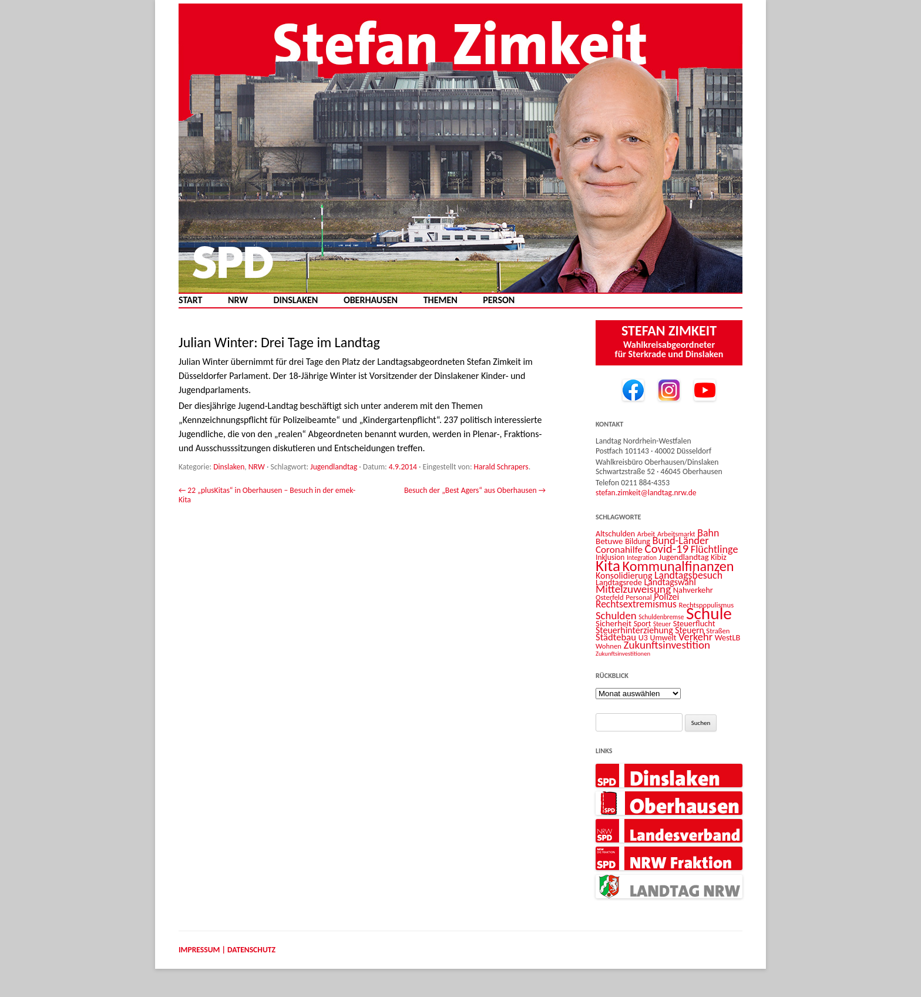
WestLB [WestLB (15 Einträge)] (728, 637)
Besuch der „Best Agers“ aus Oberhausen (475, 490)
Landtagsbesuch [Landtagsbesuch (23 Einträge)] (688, 575)
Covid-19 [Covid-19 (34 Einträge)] (667, 548)
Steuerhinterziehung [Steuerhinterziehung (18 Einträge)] (634, 630)
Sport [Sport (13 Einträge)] (642, 624)
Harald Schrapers (501, 467)
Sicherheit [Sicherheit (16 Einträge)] (613, 623)
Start (190, 300)
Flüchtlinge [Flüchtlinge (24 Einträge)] (714, 549)
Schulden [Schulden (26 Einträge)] (616, 615)
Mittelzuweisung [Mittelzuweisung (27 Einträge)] (633, 589)
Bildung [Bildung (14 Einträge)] (637, 541)
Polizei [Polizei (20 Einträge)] (666, 596)
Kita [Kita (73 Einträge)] (608, 565)
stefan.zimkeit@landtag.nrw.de (646, 493)
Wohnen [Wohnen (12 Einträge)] (608, 646)
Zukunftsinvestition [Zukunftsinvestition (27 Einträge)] (667, 645)
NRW (238, 300)
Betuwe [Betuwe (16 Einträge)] (609, 541)
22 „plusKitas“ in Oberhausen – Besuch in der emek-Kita (267, 495)
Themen (440, 300)
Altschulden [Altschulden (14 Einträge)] (615, 534)
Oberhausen (371, 300)
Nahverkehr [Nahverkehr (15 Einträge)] (693, 590)
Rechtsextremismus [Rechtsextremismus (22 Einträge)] (636, 603)
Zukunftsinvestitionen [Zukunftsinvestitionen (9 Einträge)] (623, 653)
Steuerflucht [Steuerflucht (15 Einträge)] (694, 623)
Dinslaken (295, 300)
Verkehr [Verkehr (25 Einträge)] (695, 636)
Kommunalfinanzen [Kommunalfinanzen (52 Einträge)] (678, 566)
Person (499, 300)
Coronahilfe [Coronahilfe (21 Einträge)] (619, 549)
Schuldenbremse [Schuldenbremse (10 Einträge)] (661, 617)
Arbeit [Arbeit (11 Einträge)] (646, 533)
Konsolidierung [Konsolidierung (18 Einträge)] (624, 575)
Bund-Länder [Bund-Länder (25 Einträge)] (681, 540)
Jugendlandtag (333, 467)
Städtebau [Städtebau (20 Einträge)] (616, 637)
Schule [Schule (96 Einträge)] (709, 613)
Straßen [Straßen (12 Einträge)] (718, 630)
